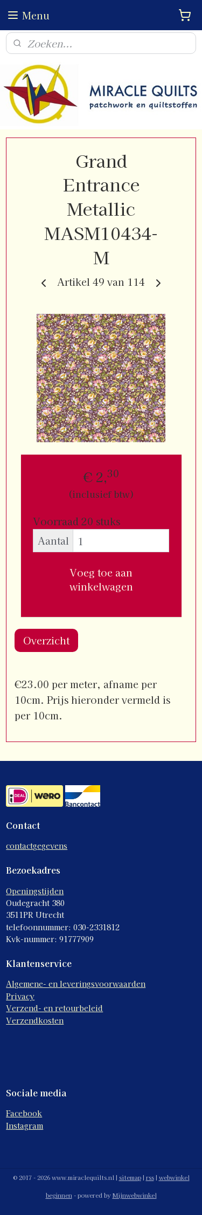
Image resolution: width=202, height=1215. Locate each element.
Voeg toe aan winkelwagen (101, 579)
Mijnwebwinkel (135, 1195)
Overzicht (46, 640)
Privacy (20, 996)
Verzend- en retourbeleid (54, 1008)
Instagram (24, 1125)
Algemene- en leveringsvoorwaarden (75, 983)
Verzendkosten (35, 1020)
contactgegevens (36, 845)
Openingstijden (35, 890)
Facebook (24, 1113)
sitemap (130, 1177)
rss (150, 1177)
